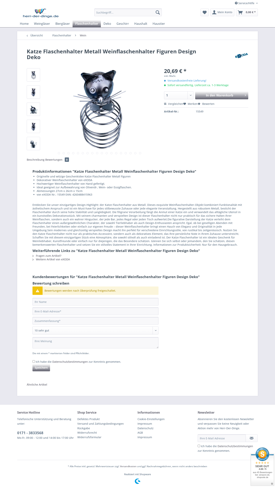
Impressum (145, 423)
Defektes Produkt (88, 419)
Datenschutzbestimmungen (70, 361)
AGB (140, 432)
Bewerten (206, 104)
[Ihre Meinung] (95, 342)
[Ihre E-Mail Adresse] (222, 438)
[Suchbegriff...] (128, 12)
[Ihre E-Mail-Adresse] (95, 311)
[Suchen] (158, 12)
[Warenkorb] (247, 12)
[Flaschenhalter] (87, 23)
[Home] (24, 23)
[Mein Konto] (222, 12)
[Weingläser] (42, 23)
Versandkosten (128, 466)
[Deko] (107, 23)
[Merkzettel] (205, 12)
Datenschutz (146, 428)
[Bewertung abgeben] (95, 331)
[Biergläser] (63, 23)
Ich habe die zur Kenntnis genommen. (78, 361)
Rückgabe (83, 428)
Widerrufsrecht (87, 432)
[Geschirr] (123, 23)
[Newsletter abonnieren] (252, 438)
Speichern (41, 367)
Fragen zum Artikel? (46, 256)
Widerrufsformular (89, 437)
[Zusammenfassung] (95, 321)
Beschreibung (35, 159)
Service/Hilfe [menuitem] (245, 3)
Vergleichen (173, 104)
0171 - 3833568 (30, 432)
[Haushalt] (141, 23)
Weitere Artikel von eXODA (51, 259)
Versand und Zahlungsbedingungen (100, 423)
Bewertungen (57, 159)
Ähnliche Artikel (37, 384)
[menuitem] (128, 14)
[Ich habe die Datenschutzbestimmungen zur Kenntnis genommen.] (33, 361)
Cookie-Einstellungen (151, 419)
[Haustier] (159, 23)
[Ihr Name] (95, 302)
